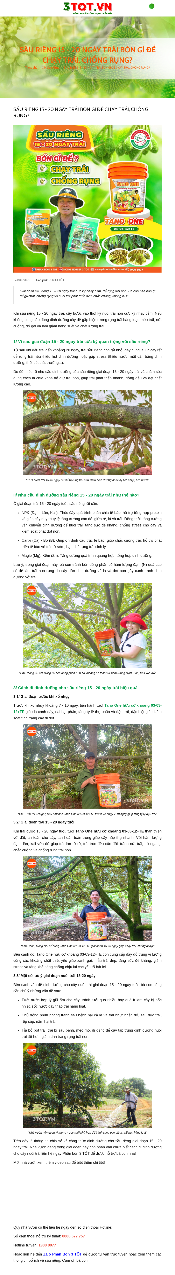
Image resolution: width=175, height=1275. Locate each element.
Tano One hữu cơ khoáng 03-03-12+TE (109, 831)
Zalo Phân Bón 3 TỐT (62, 1254)
